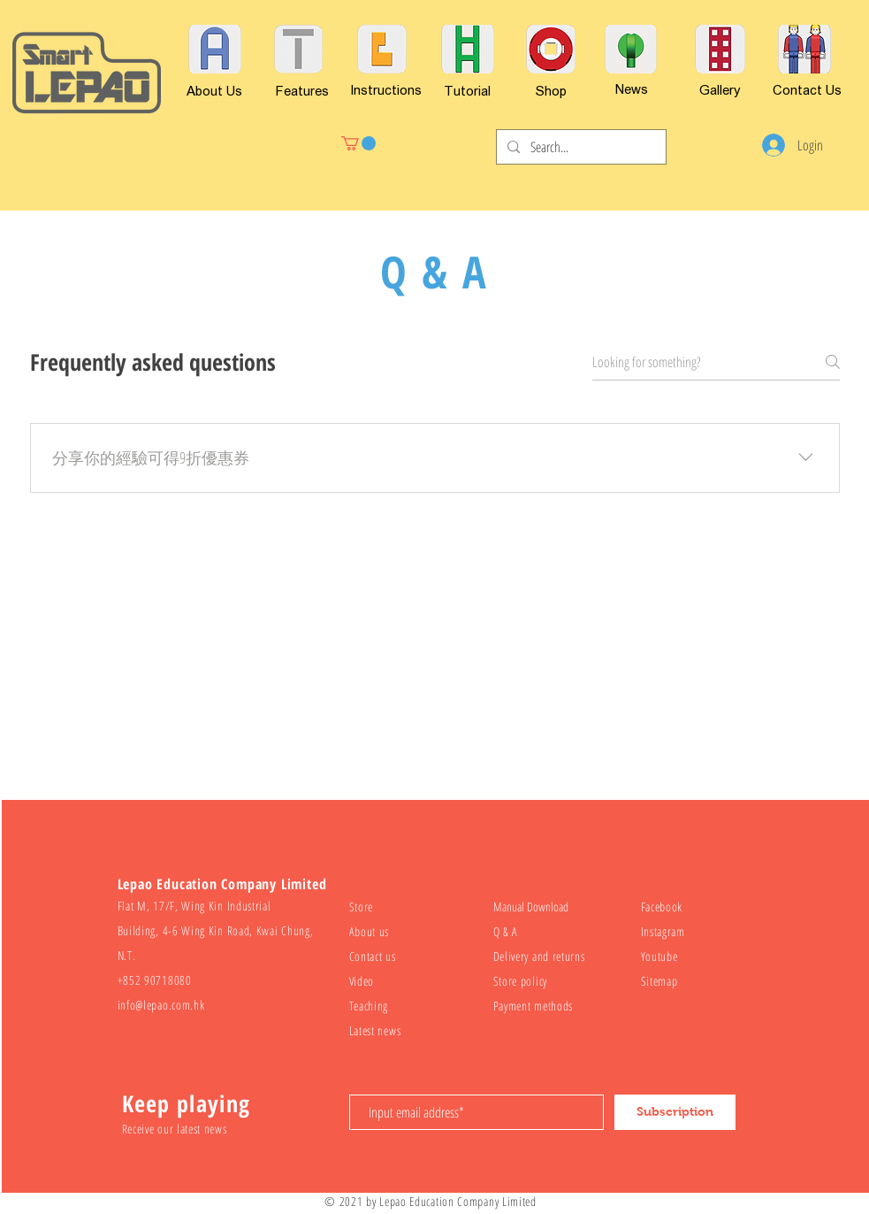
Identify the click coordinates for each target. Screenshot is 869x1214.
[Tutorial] (467, 90)
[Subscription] (675, 1112)
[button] (358, 143)
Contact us (372, 956)
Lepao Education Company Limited (458, 1201)
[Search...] (579, 147)
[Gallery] (720, 89)
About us (369, 931)
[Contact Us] (807, 89)
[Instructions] (386, 89)
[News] (632, 88)
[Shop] (551, 90)
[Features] (302, 90)
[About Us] (214, 90)
